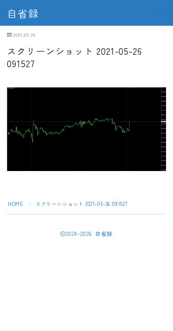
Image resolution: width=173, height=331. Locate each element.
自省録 (23, 12)
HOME (15, 203)
